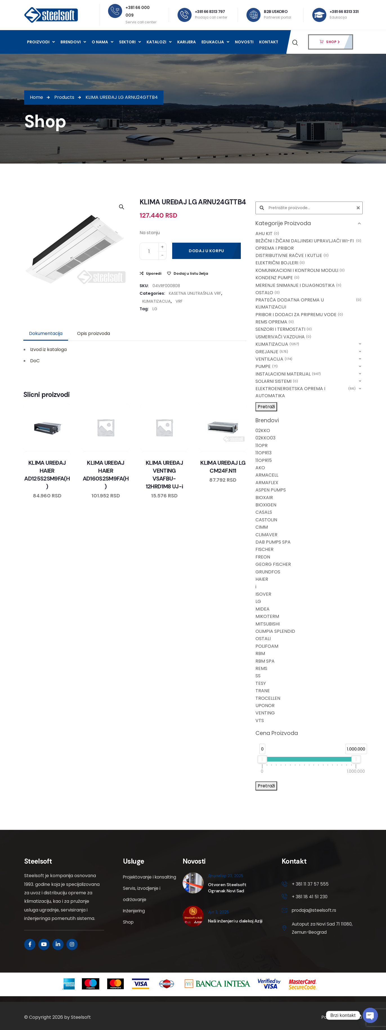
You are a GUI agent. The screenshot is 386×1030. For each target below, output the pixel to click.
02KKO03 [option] (265, 438)
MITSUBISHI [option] (267, 624)
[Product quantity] (153, 251)
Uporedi (153, 273)
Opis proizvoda (93, 333)
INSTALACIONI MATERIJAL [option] (288, 374)
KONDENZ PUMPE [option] (277, 277)
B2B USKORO (276, 11)
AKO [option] (260, 467)
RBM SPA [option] (265, 661)
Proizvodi (41, 42)
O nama (102, 42)
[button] (309, 223)
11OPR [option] (261, 445)
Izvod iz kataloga (48, 349)
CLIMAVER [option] (266, 534)
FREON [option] (262, 557)
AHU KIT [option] (267, 233)
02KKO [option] (262, 430)
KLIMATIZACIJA (156, 301)
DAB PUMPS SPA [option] (273, 542)
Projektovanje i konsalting (139, 883)
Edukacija (215, 42)
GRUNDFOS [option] (267, 572)
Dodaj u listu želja (191, 273)
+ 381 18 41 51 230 (310, 897)
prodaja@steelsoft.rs (315, 911)
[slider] (262, 759)
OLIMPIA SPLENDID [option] (275, 631)
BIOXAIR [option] (264, 497)
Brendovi (73, 42)
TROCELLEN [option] (267, 698)
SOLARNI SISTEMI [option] (276, 381)
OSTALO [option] (267, 292)
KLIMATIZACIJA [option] (277, 344)
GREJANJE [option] (271, 352)
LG (154, 309)
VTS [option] (259, 720)
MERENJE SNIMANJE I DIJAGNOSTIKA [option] (298, 285)
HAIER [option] (261, 579)
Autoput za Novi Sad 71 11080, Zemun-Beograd (317, 928)
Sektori (130, 42)
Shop (128, 933)
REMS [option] (261, 668)
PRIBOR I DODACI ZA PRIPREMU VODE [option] (299, 314)
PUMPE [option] (266, 366)
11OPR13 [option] (263, 453)
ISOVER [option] (263, 594)
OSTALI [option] (263, 638)
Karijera (186, 42)
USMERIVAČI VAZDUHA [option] (283, 337)
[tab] (45, 334)
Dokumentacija (45, 333)
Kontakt (268, 42)
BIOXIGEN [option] (265, 505)
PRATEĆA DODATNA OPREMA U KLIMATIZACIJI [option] (308, 303)
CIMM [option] (261, 527)
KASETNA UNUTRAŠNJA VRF (195, 293)
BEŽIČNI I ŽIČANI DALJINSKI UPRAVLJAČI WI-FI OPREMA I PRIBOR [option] (308, 244)
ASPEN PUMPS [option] (270, 490)
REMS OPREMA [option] (274, 322)
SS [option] (258, 675)
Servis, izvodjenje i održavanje (142, 905)
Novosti (244, 42)
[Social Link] (29, 944)
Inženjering (135, 922)
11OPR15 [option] (263, 460)
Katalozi (159, 42)
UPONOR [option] (265, 705)
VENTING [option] (265, 713)
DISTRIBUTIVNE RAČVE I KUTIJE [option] (292, 255)
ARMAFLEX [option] (266, 482)
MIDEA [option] (262, 609)
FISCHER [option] (264, 549)
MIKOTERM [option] (267, 616)
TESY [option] (260, 683)
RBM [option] (260, 653)
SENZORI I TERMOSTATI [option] (283, 329)
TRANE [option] (262, 690)
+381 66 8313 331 (344, 11)
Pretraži (266, 406)
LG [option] (258, 601)
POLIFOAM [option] (266, 646)
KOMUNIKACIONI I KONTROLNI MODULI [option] (300, 270)
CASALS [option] (263, 512)
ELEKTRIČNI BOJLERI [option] (280, 263)
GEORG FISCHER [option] (273, 564)
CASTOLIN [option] (266, 520)
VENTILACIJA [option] (273, 359)
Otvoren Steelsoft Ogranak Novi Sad (227, 888)
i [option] (255, 587)
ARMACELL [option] (266, 475)
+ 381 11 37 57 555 (310, 884)
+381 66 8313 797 (210, 11)
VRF (179, 301)
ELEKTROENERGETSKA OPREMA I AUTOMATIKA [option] (305, 392)
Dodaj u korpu (206, 251)
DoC (35, 361)
